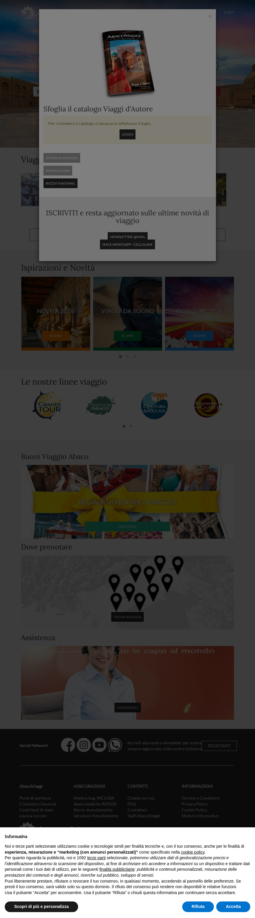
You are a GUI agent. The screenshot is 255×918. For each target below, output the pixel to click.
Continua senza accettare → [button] (222, 835)
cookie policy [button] (192, 852)
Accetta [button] (233, 906)
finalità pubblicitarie (117, 869)
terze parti (96, 857)
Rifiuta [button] (198, 906)
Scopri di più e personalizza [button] (41, 906)
